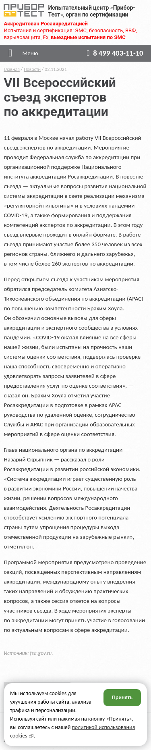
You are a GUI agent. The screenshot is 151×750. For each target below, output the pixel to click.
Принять (122, 697)
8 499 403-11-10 (113, 53)
